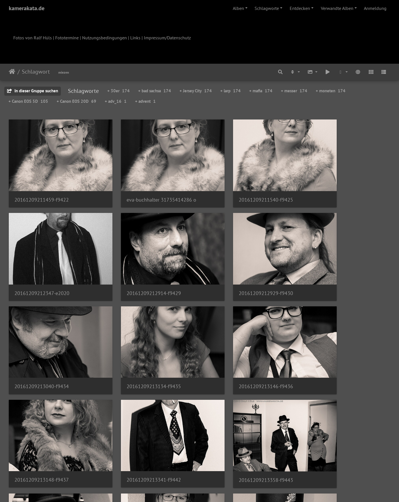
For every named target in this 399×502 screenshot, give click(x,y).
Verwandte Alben (337, 8)
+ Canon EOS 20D (76, 101)
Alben (238, 8)
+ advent (145, 101)
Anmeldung (375, 8)
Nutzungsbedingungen (104, 37)
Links (135, 37)
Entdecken (300, 8)
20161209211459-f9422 (41, 190)
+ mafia (260, 90)
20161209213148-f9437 (139, 356)
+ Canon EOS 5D (28, 101)
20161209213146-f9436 (41, 356)
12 (227, 468)
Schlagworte (267, 8)
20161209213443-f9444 (41, 440)
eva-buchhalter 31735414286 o (147, 190)
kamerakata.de (26, 8)
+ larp (230, 90)
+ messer (294, 90)
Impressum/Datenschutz (167, 37)
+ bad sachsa (154, 90)
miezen (63, 72)
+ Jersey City (196, 90)
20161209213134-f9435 (334, 273)
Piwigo (211, 490)
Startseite (12, 71)
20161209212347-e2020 (334, 190)
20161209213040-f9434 (237, 273)
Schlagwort (36, 71)
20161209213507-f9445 (139, 440)
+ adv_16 (116, 101)
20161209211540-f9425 (237, 190)
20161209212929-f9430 (139, 273)
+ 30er (118, 90)
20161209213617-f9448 (237, 440)
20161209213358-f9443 (334, 356)
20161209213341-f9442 (237, 356)
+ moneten (330, 90)
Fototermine (67, 37)
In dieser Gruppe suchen (32, 90)
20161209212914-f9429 (41, 273)
